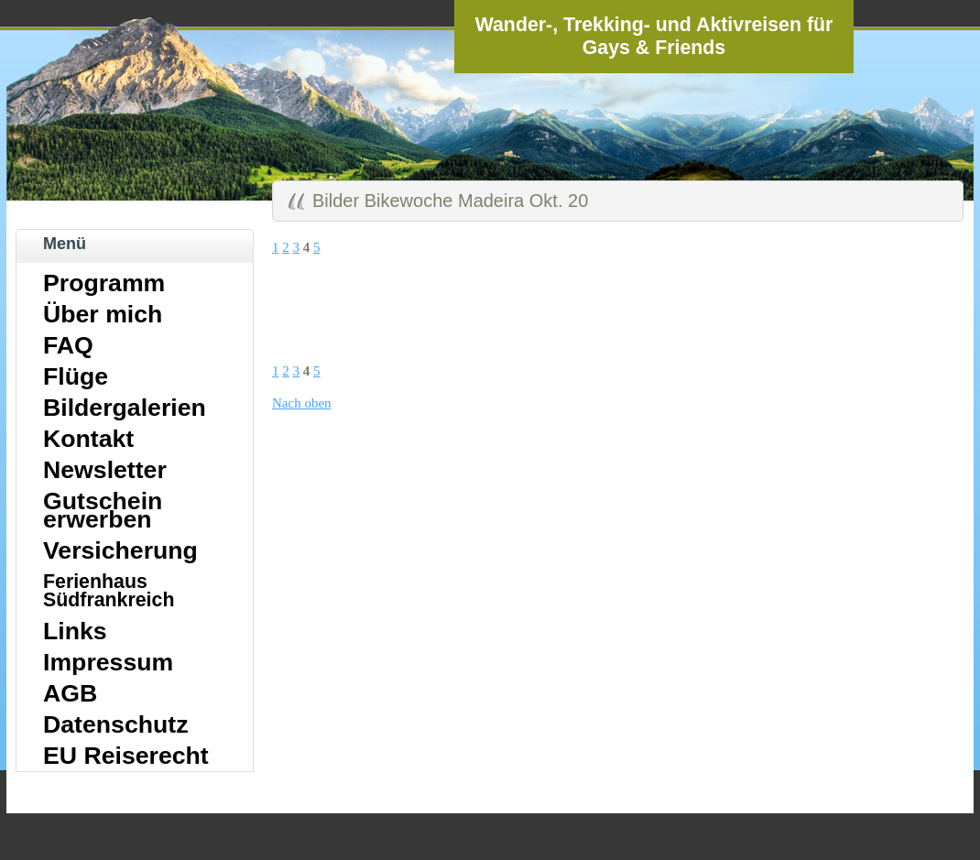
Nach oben (302, 403)
